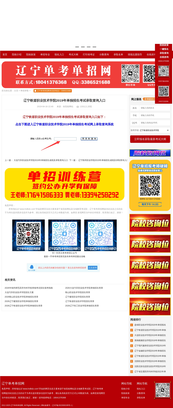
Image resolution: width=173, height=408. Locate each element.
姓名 (135, 108)
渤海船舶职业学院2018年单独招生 (150, 340)
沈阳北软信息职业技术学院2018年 (150, 366)
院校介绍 (16, 54)
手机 (135, 115)
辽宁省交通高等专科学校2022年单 (150, 371)
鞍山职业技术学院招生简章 (77, 292)
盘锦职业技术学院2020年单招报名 (150, 325)
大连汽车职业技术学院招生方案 (19, 292)
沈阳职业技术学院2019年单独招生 (150, 361)
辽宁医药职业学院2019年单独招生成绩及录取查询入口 (103, 160)
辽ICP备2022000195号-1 (62, 405)
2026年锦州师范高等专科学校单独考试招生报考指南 (29, 288)
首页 (5, 54)
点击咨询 (92, 268)
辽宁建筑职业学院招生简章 (77, 297)
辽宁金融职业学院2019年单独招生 (150, 351)
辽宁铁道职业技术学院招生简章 (79, 301)
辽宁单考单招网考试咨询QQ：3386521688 (54, 91)
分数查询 (104, 54)
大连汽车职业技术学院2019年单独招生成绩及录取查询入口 (41, 160)
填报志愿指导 (135, 54)
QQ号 (134, 123)
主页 (16, 90)
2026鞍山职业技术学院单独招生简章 (21, 297)
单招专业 (45, 54)
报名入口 (59, 54)
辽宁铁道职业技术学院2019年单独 (150, 330)
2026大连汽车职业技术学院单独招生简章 (84, 288)
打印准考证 (89, 54)
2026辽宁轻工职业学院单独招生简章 (82, 305)
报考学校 (135, 130)
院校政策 (31, 54)
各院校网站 (68, 106)
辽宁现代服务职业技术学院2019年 (150, 345)
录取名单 (118, 54)
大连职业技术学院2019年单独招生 (150, 335)
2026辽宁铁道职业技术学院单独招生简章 (23, 305)
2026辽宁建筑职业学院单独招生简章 (21, 301)
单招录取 (24, 90)
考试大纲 (73, 54)
